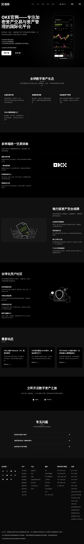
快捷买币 (33, 470)
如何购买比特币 (75, 510)
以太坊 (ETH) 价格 (76, 495)
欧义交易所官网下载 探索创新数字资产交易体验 (13, 535)
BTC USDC (74, 470)
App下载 (24, 495)
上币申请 (47, 479)
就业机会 (24, 473)
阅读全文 (7, 364)
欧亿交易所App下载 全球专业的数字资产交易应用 (13, 538)
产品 (38, 4)
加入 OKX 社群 (49, 495)
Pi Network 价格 (75, 498)
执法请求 (24, 492)
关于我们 (24, 470)
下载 (79, 4)
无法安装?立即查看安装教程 (8, 47)
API (46, 470)
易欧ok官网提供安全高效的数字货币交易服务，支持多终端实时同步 (41, 535)
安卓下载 (17, 53)
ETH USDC (74, 473)
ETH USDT (74, 479)
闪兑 (32, 473)
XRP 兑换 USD (61, 482)
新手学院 (33, 482)
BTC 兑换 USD (61, 470)
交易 (32, 476)
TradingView (34, 485)
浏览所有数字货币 (36, 479)
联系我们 (24, 476)
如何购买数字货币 (76, 507)
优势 (43, 4)
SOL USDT (74, 485)
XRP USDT (74, 488)
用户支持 (47, 482)
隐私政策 (24, 482)
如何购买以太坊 (75, 513)
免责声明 (24, 485)
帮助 (53, 4)
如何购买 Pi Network (77, 519)
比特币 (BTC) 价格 (76, 492)
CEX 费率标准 (48, 476)
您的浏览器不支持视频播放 (63, 37)
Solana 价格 (74, 501)
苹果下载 (6, 53)
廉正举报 (24, 488)
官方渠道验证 (48, 488)
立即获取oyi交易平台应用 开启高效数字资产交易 (18, 532)
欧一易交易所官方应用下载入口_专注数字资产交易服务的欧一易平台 (46, 532)
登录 (72, 4)
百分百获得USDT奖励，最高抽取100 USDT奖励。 (16, 43)
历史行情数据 (48, 473)
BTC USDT (74, 476)
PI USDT (73, 482)
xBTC (32, 488)
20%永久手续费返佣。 (8, 41)
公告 (46, 492)
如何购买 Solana (75, 516)
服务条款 (24, 479)
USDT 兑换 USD (61, 476)
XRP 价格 (73, 504)
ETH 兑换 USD (61, 473)
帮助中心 (47, 485)
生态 (33, 4)
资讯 (48, 4)
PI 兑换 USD (60, 485)
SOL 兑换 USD (61, 479)
